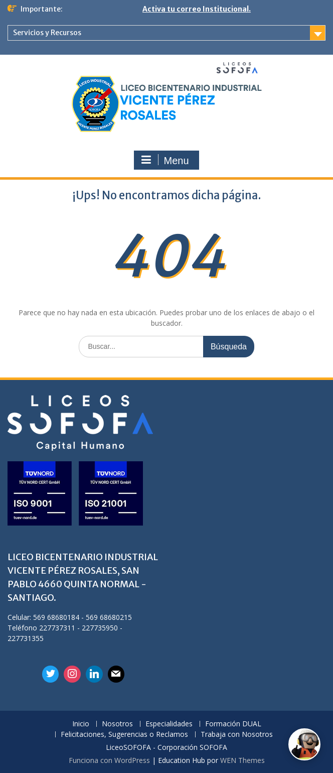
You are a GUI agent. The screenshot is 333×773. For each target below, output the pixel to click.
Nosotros (117, 724)
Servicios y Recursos (47, 32)
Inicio (80, 724)
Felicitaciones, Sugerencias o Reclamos (124, 734)
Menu (165, 160)
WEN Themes (242, 760)
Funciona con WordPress (109, 760)
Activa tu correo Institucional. (196, 9)
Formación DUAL (233, 724)
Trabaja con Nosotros (237, 734)
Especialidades (169, 724)
